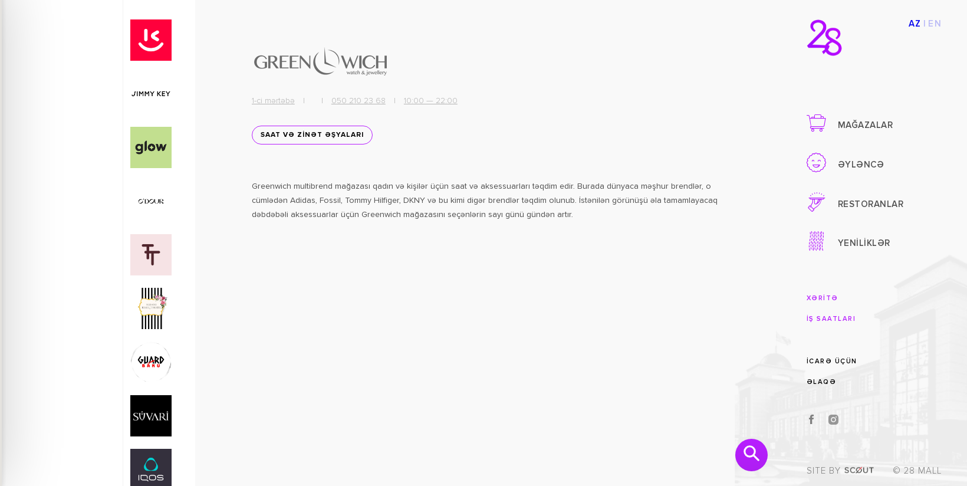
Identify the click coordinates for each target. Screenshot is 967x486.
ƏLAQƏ (822, 382)
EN (935, 23)
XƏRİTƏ (822, 298)
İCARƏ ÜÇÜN (832, 360)
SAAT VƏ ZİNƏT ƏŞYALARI (308, 139)
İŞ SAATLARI (831, 319)
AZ (915, 23)
